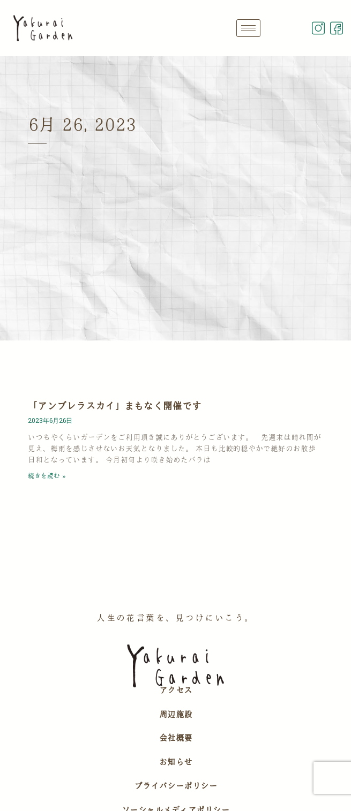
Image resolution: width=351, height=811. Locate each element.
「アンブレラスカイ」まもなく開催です (114, 406)
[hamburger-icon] (248, 28)
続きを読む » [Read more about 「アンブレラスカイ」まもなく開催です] (46, 475)
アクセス (175, 690)
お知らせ (175, 761)
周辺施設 (175, 714)
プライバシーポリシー (175, 786)
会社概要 (175, 737)
